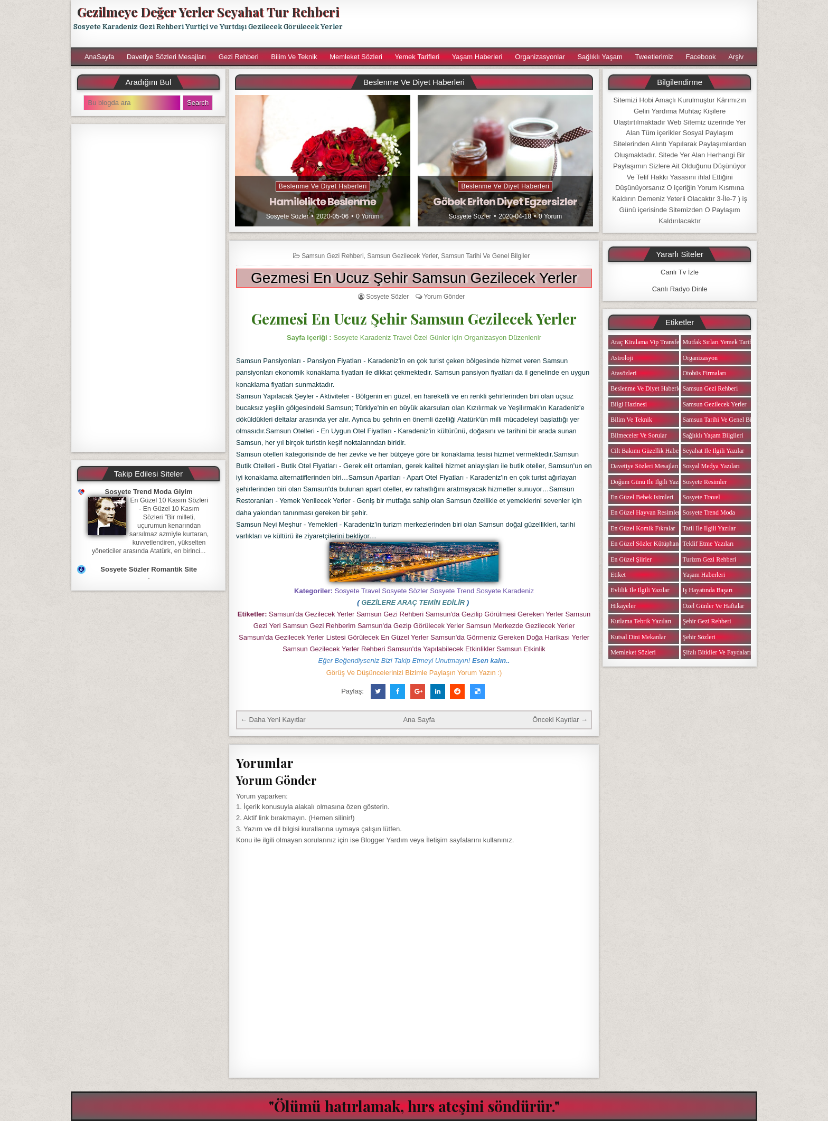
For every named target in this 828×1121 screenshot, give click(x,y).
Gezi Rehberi (239, 57)
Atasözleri (623, 373)
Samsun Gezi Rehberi (332, 256)
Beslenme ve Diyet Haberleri (323, 186)
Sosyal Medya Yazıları (711, 466)
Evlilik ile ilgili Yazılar (639, 590)
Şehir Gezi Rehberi (707, 621)
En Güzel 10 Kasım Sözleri (169, 500)
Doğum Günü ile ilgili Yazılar (648, 482)
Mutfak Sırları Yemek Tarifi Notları (728, 342)
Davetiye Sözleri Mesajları (166, 57)
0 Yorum (367, 216)
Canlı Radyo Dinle (680, 289)
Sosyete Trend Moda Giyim (149, 492)
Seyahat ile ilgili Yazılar (714, 450)
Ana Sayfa (419, 720)
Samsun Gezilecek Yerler (402, 256)
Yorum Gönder (444, 296)
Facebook (700, 57)
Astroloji (621, 358)
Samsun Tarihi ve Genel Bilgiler (485, 256)
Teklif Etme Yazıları (708, 543)
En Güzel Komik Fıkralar (642, 528)
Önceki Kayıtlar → (560, 720)
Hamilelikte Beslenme (322, 201)
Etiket (618, 574)
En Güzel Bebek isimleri (641, 497)
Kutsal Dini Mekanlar (638, 637)
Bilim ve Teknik (294, 57)
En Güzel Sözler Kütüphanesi (647, 543)
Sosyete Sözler (287, 216)
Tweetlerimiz (654, 57)
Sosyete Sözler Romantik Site (148, 569)
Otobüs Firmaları (704, 373)
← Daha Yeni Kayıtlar (273, 720)
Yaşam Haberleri (477, 57)
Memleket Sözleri (356, 57)
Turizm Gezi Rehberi (710, 559)
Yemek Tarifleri (416, 57)
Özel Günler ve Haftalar (714, 606)
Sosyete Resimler (705, 482)
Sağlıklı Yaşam (600, 57)
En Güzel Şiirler (631, 559)
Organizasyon (700, 358)
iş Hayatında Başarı (708, 590)
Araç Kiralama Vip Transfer (645, 342)
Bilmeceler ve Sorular (638, 435)
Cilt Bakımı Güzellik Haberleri (649, 450)
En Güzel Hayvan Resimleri (646, 512)
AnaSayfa (99, 57)
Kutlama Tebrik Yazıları (640, 621)
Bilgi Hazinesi (628, 404)
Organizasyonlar (540, 57)
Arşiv (736, 57)
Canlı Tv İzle (680, 272)
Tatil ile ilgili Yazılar (709, 528)
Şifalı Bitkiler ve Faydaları (717, 652)
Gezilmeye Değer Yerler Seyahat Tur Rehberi (208, 11)
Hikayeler (622, 606)
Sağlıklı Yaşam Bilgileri (713, 435)
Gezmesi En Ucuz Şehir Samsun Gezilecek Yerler (414, 278)
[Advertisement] (555, 24)
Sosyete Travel (701, 497)
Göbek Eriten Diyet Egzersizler (505, 201)
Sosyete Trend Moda (709, 512)
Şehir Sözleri (699, 637)
